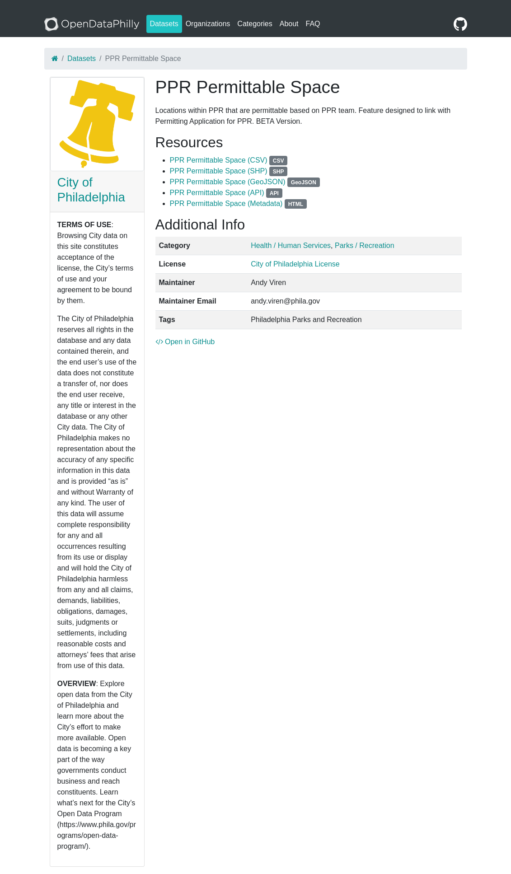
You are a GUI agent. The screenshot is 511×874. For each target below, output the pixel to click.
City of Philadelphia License (295, 264)
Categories (254, 24)
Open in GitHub (185, 342)
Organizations (208, 24)
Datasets (164, 24)
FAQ (313, 24)
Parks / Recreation (364, 245)
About (289, 24)
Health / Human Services (291, 245)
